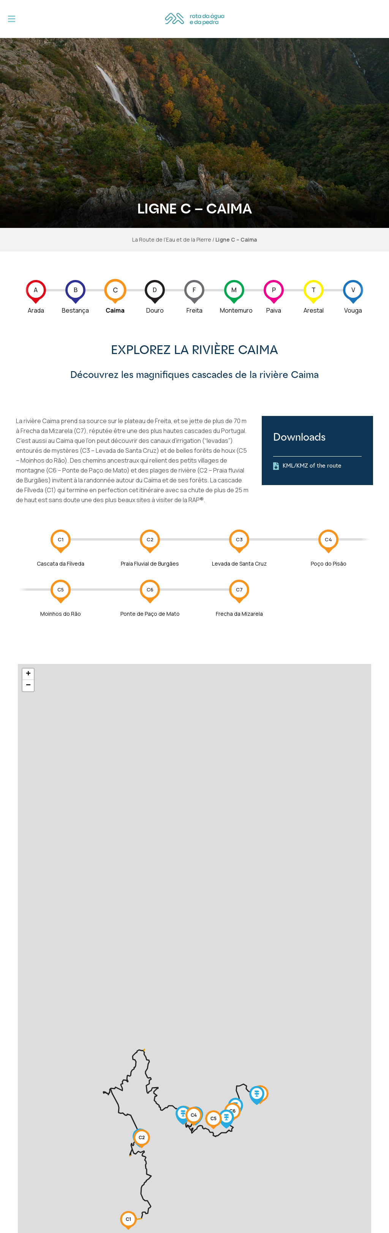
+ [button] (28, 674)
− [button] (28, 685)
